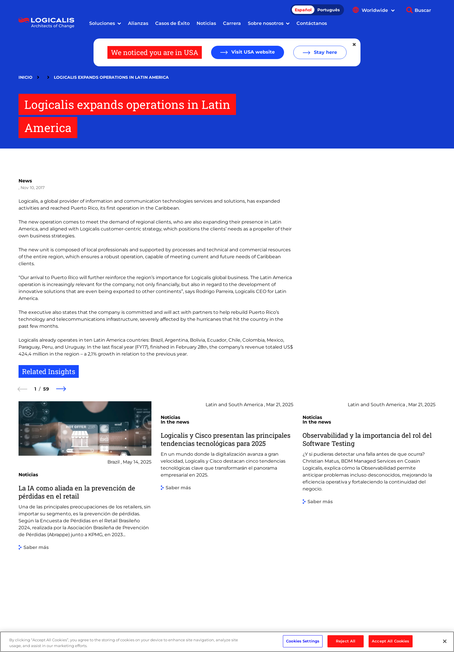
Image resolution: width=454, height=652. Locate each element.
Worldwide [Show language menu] (378, 10)
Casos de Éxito (172, 23)
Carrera (232, 23)
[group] (85, 507)
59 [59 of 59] (46, 389)
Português (328, 9)
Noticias (206, 23)
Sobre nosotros (265, 23)
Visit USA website (252, 52)
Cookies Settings (302, 644)
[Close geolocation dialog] (354, 45)
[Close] (444, 644)
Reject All (345, 644)
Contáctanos (311, 23)
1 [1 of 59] (35, 389)
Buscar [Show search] (423, 10)
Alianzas (138, 23)
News (25, 181)
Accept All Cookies (390, 644)
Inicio (25, 77)
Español (303, 9)
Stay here (324, 52)
